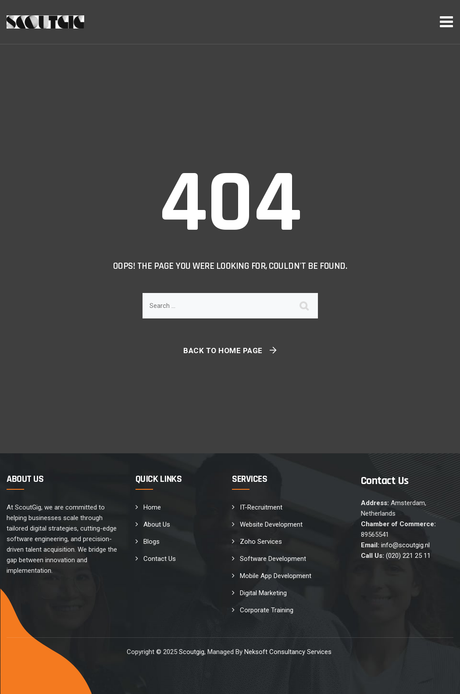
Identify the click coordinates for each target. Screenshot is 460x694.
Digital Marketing (263, 593)
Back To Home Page (223, 350)
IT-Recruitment (261, 507)
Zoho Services (261, 542)
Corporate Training (266, 610)
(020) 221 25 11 (408, 556)
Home (152, 507)
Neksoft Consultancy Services (288, 652)
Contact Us (159, 559)
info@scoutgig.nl (405, 545)
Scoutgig (191, 652)
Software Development (273, 559)
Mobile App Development (275, 576)
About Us (156, 524)
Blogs (151, 542)
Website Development (271, 524)
